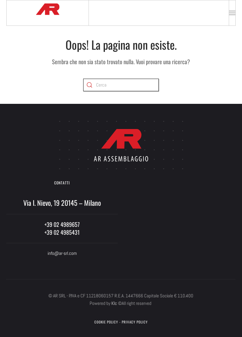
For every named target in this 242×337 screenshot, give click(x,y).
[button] (232, 12)
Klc (114, 303)
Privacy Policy (134, 321)
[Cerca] (121, 85)
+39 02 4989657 (62, 224)
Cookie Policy (106, 321)
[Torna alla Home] (48, 12)
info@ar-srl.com (62, 253)
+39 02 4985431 (62, 232)
